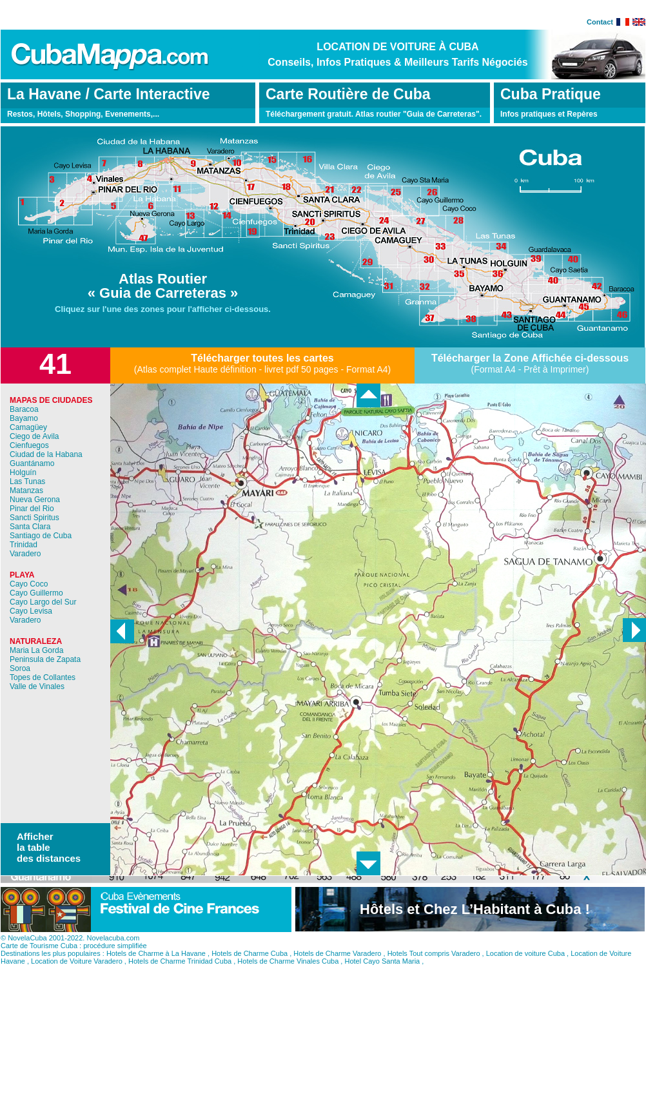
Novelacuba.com (112, 953)
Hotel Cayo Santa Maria (382, 976)
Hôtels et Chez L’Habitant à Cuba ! (475, 924)
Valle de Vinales (37, 686)
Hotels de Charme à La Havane (156, 968)
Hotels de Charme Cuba (249, 968)
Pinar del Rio (32, 508)
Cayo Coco (29, 583)
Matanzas (26, 490)
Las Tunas (27, 481)
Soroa (20, 668)
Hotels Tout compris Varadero (433, 968)
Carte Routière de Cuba (348, 94)
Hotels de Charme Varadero (337, 968)
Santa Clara (30, 526)
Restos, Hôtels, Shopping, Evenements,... (83, 114)
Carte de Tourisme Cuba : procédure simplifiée (74, 960)
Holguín (23, 472)
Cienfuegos (29, 445)
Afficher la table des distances (49, 847)
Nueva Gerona (35, 499)
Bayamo (24, 418)
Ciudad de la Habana (46, 454)
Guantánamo (32, 463)
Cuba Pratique (550, 94)
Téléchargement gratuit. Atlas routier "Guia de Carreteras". (374, 114)
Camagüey (28, 427)
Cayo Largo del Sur (43, 602)
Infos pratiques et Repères (549, 114)
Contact (600, 22)
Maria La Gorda (36, 650)
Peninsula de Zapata (45, 659)
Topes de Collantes (42, 677)
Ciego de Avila (34, 436)
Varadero (25, 553)
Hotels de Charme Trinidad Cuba (179, 976)
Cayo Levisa (31, 611)
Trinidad (23, 544)
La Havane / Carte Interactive (108, 94)
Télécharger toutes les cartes (262, 358)
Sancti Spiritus (34, 517)
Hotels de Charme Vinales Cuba (287, 976)
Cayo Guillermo (36, 593)
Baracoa (24, 409)
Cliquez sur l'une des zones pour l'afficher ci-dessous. (163, 309)
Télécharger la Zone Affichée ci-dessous (530, 358)
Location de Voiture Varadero (76, 976)
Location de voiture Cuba (525, 968)
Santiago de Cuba (41, 535)
